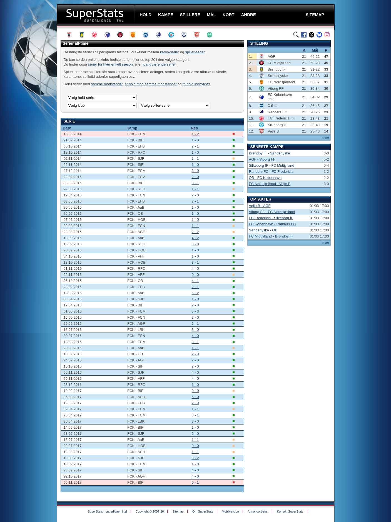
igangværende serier (159, 64)
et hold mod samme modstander (150, 84)
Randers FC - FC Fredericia (271, 171)
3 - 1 (195, 183)
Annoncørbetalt (258, 511)
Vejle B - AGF (260, 206)
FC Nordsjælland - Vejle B (270, 184)
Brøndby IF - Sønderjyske (269, 153)
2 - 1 (195, 146)
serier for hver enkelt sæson (110, 64)
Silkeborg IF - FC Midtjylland (271, 165)
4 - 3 (195, 464)
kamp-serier (169, 52)
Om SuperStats (202, 511)
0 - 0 (195, 275)
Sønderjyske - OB (263, 230)
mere (325, 137)
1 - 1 (195, 158)
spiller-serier (195, 52)
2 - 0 (195, 177)
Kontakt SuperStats (290, 511)
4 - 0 (195, 268)
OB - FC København (265, 178)
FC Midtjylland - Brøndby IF (271, 236)
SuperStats (96, 15)
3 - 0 (195, 171)
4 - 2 (195, 238)
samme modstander (107, 84)
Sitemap (178, 511)
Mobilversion (230, 511)
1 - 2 (195, 134)
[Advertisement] (23, 109)
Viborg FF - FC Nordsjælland (272, 212)
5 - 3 (195, 311)
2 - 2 (195, 232)
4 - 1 (195, 281)
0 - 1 (195, 482)
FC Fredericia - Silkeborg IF (271, 218)
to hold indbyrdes (196, 84)
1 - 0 (195, 140)
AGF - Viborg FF (262, 159)
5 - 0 (195, 397)
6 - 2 (195, 293)
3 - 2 (195, 458)
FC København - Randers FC (272, 224)
